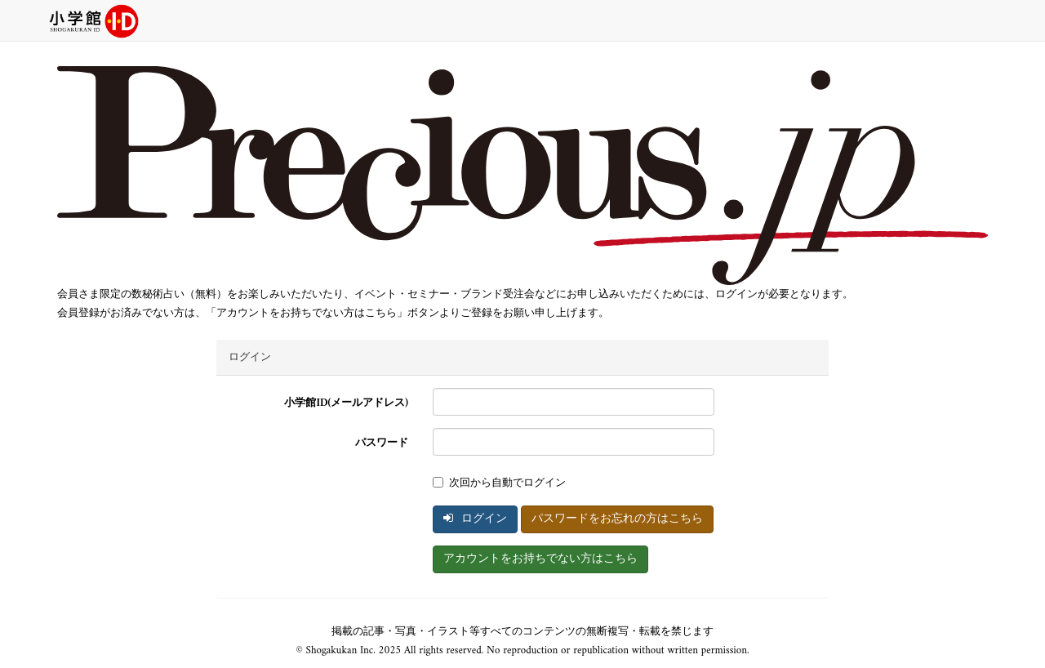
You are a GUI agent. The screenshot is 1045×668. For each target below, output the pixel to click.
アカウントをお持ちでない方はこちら (540, 559)
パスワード (381, 443)
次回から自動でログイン (499, 483)
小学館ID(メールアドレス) (346, 403)
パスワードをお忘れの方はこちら (617, 519)
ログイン (475, 519)
